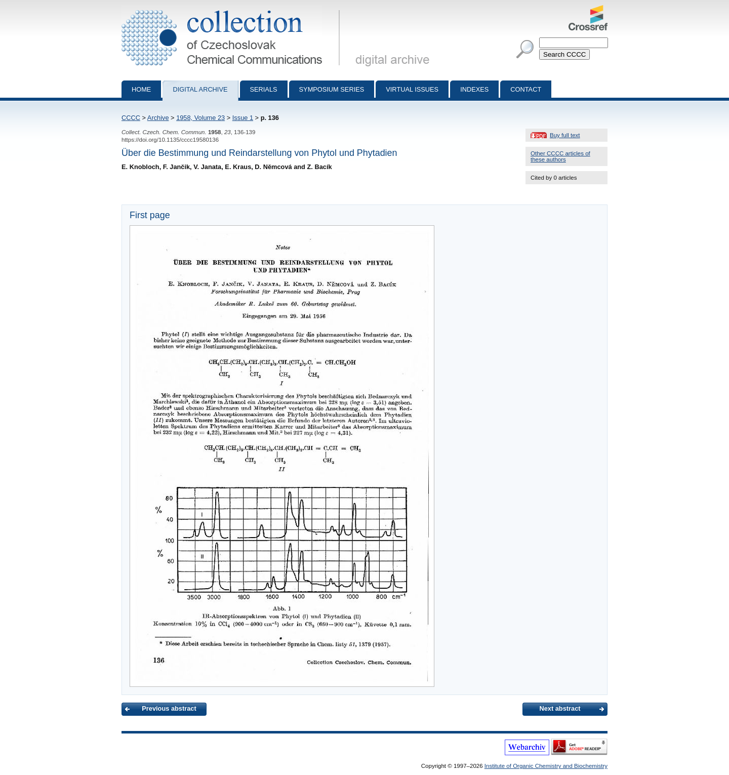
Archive (158, 117)
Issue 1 (242, 117)
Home (141, 89)
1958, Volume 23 (200, 117)
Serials (263, 89)
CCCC (131, 117)
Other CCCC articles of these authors (560, 156)
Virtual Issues (412, 89)
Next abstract (559, 708)
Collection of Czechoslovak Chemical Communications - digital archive (233, 9)
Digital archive (200, 89)
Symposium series (331, 89)
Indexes (474, 89)
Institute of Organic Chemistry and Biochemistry (546, 766)
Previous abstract (169, 708)
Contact (525, 89)
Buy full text (565, 135)
